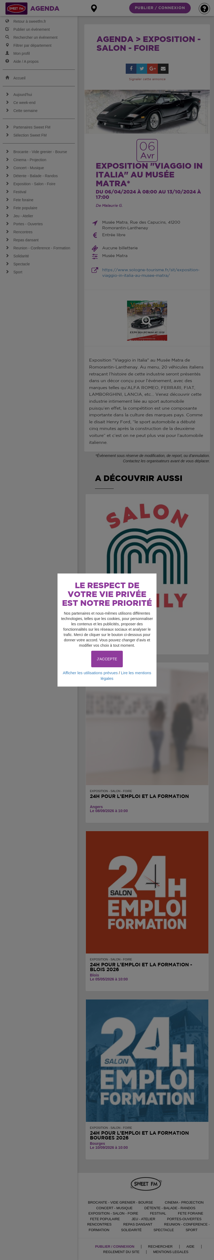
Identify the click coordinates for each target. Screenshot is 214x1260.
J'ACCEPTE (107, 659)
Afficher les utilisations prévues (90, 672)
